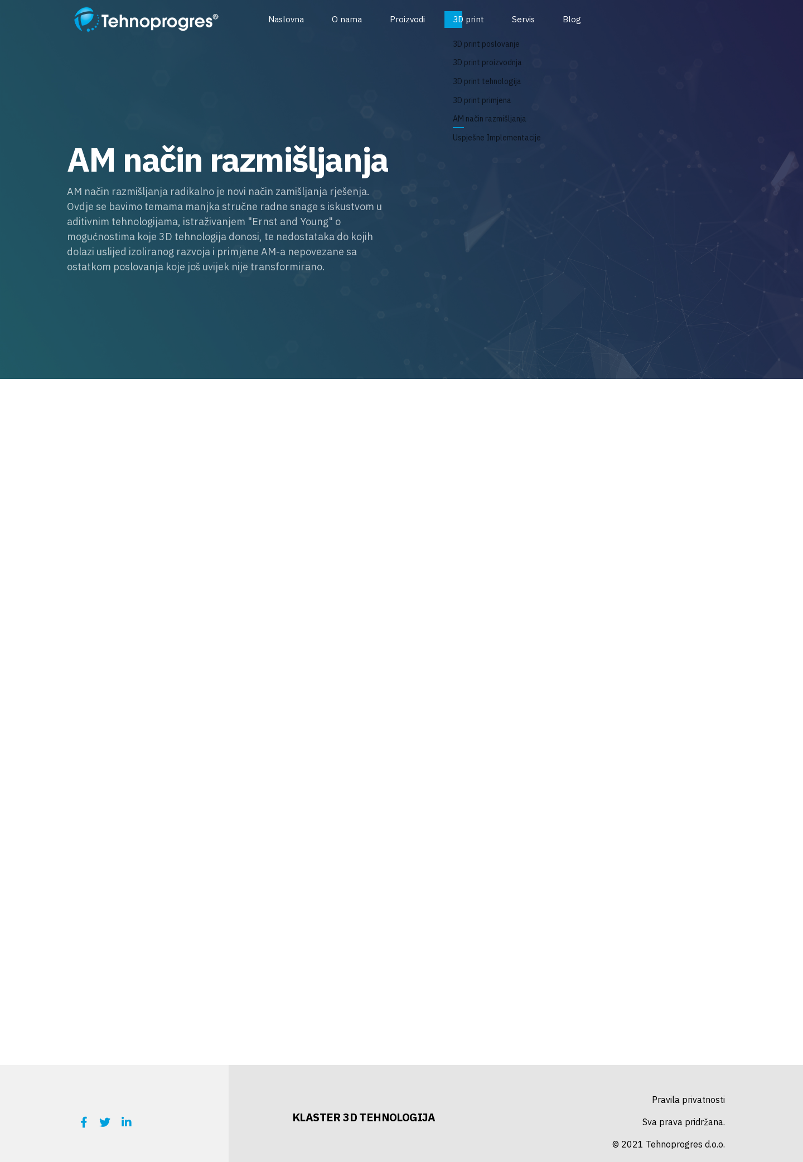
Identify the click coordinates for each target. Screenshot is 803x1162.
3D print (468, 19)
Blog (572, 19)
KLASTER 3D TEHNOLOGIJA (364, 1117)
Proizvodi (407, 19)
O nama (347, 19)
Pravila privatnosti (688, 1099)
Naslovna (286, 19)
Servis (523, 19)
